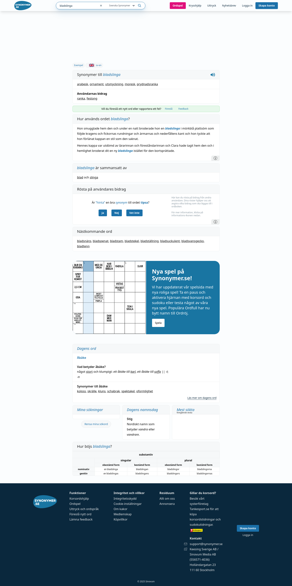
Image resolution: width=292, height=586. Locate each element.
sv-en (94, 65)
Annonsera (167, 504)
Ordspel (75, 504)
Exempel (78, 65)
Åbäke (81, 358)
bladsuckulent (170, 241)
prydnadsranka (147, 84)
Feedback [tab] (183, 108)
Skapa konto (266, 5)
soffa (157, 372)
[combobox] (76, 5)
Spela (158, 323)
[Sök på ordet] (139, 5)
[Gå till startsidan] (22, 5)
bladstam (116, 241)
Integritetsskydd (125, 498)
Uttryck (211, 5)
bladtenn (83, 246)
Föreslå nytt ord (80, 514)
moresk (130, 84)
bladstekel (132, 241)
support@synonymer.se (206, 544)
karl (133, 372)
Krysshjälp (195, 5)
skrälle (92, 391)
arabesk (82, 84)
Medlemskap (123, 514)
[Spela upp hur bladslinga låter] (213, 74)
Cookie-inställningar (128, 504)
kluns (102, 391)
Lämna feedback (81, 519)
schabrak (113, 391)
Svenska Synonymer (122, 6)
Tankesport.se (199, 509)
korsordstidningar (202, 519)
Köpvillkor (120, 519)
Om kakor (120, 509)
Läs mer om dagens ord (202, 398)
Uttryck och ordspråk (84, 509)
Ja (103, 213)
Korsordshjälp (79, 498)
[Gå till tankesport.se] (206, 530)
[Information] (215, 158)
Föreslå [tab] (169, 108)
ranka (81, 98)
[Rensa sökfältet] (101, 5)
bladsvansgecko (192, 241)
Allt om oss (167, 498)
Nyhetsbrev (229, 5)
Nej (116, 213)
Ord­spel (178, 5)
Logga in (247, 5)
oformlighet (144, 391)
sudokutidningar (201, 525)
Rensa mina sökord (96, 424)
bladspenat (100, 241)
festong (92, 98)
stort (89, 372)
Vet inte (134, 213)
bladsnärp (84, 241)
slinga (94, 177)
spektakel (128, 391)
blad (80, 177)
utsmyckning (114, 84)
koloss (81, 391)
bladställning (150, 241)
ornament (97, 84)
